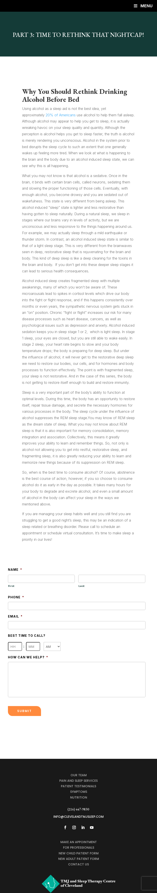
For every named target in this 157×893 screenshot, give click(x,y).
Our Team (79, 775)
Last (81, 586)
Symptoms (78, 791)
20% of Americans (61, 115)
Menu (143, 6)
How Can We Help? (28, 657)
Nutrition (78, 797)
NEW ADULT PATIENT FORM (78, 859)
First (11, 586)
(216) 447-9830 (78, 809)
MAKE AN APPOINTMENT (78, 842)
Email (15, 616)
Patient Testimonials (78, 786)
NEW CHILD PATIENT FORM (79, 853)
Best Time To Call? (26, 635)
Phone (16, 597)
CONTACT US (78, 864)
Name (15, 569)
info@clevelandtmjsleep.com (78, 816)
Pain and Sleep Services (78, 780)
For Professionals (78, 847)
